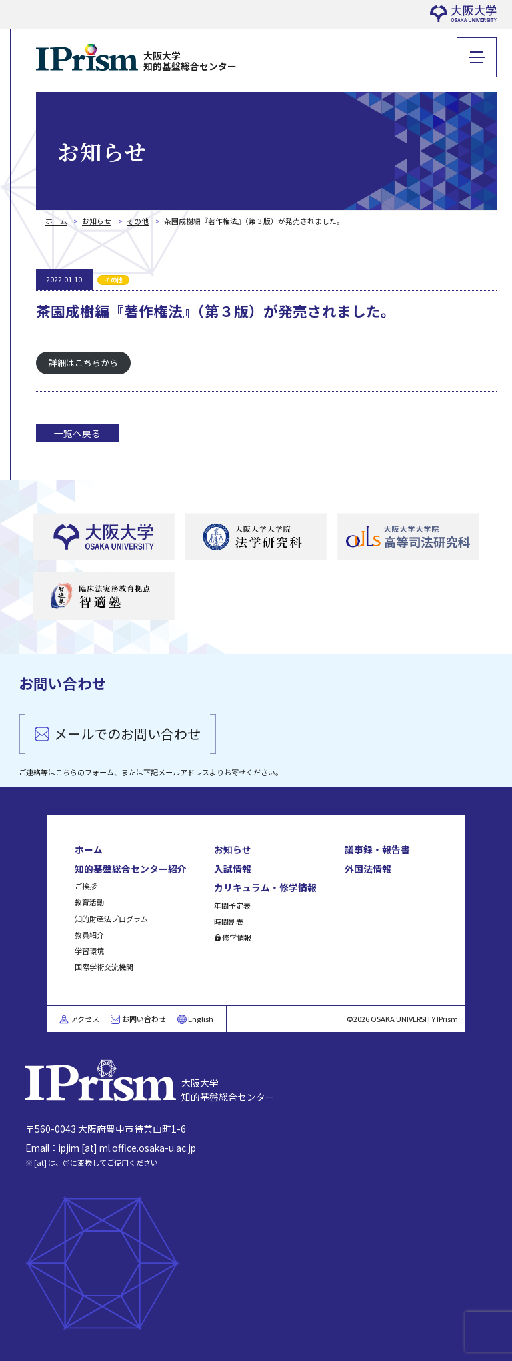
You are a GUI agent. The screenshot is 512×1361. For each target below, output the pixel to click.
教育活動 (89, 902)
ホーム (89, 849)
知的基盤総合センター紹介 (131, 868)
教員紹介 (89, 934)
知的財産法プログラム (111, 918)
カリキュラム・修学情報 (265, 887)
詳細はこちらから (83, 362)
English (200, 1018)
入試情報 (232, 868)
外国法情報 (368, 868)
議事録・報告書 (377, 849)
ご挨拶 (86, 886)
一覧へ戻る (77, 433)
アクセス (85, 1018)
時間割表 (228, 921)
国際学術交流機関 (104, 966)
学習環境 (89, 950)
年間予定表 (232, 905)
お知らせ (232, 849)
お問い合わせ (144, 1018)
